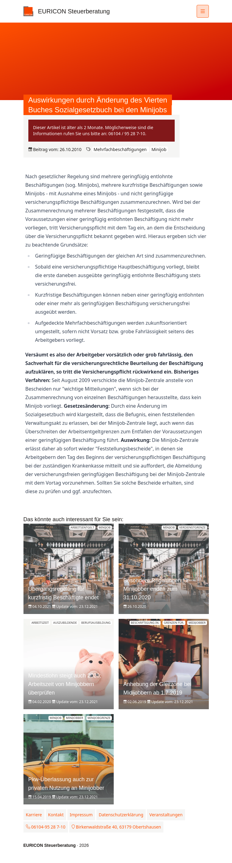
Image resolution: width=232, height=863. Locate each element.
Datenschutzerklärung (121, 815)
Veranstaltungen (166, 815)
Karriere (34, 815)
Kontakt (56, 815)
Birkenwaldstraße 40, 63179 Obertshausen (116, 827)
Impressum (81, 815)
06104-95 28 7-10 (46, 827)
